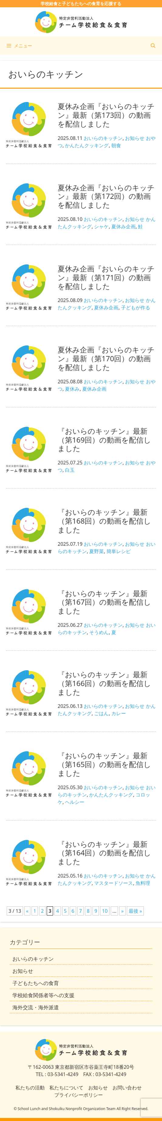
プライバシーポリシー (78, 1095)
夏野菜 (96, 551)
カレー (118, 713)
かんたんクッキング (87, 145)
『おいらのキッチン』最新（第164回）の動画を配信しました (104, 853)
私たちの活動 (30, 1087)
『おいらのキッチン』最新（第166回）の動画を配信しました (104, 683)
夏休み (72, 389)
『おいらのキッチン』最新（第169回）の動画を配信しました (104, 439)
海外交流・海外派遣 (35, 1007)
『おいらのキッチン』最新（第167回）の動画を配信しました (104, 602)
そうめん (99, 632)
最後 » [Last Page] (135, 911)
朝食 (116, 145)
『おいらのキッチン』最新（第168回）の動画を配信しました (104, 521)
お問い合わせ (127, 1087)
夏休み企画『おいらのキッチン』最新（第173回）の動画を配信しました (106, 115)
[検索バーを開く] (153, 45)
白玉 (70, 470)
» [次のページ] (122, 911)
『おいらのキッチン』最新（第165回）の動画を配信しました (104, 764)
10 (104, 911)
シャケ (101, 226)
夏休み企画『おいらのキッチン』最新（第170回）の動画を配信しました (106, 358)
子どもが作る (135, 307)
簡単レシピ (118, 551)
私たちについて (66, 1087)
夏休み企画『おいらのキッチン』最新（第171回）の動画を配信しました (106, 277)
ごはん (101, 713)
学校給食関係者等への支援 (43, 995)
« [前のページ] (27, 911)
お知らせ (134, 138)
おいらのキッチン (103, 138)
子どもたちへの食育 (35, 983)
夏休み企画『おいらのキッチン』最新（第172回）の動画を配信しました (106, 196)
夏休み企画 (123, 226)
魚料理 (143, 883)
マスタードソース (113, 883)
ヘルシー (74, 802)
